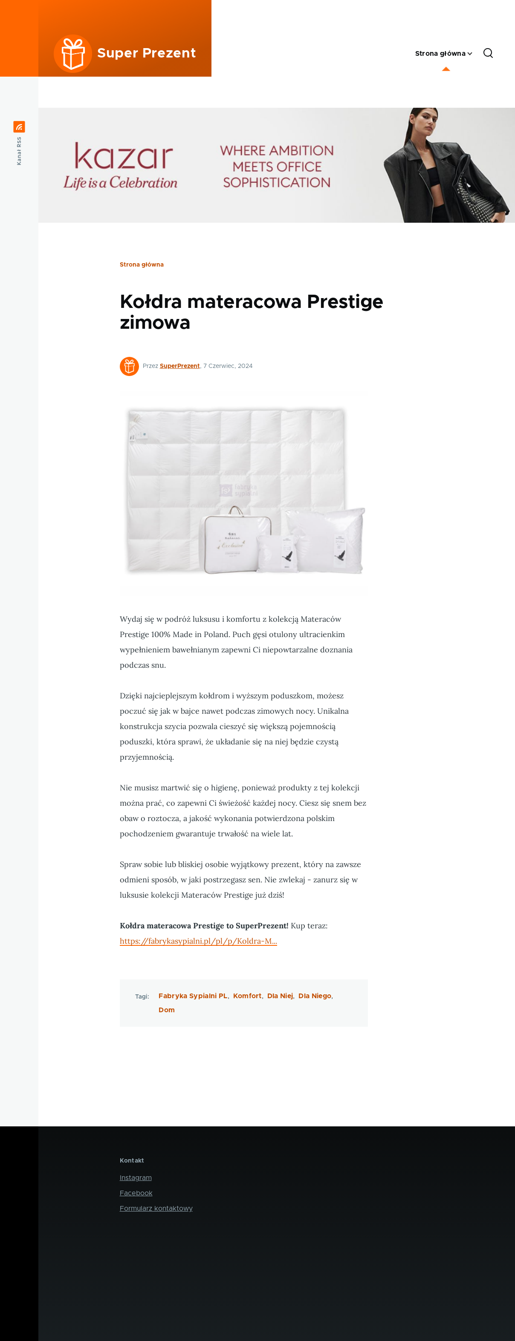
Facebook (136, 1193)
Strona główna (142, 265)
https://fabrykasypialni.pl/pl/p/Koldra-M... (198, 941)
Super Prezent (146, 53)
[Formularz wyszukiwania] (488, 54)
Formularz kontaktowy (156, 1208)
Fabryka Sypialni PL (193, 996)
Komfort (247, 996)
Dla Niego (314, 996)
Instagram (136, 1177)
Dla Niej (280, 996)
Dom (167, 1010)
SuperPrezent (180, 366)
